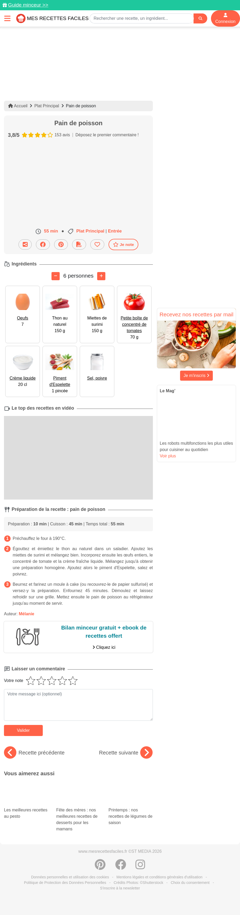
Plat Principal (46, 106)
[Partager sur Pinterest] (61, 244)
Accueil (17, 106)
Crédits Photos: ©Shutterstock (138, 882)
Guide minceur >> (28, 5)
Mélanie (26, 614)
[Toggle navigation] (7, 18)
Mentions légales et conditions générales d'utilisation (159, 877)
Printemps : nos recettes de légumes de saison (131, 808)
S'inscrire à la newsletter (120, 888)
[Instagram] (140, 867)
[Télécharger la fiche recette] (79, 244)
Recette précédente (34, 753)
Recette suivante (126, 753)
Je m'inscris (196, 375)
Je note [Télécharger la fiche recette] (123, 244)
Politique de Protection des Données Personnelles (65, 882)
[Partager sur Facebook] (43, 244)
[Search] (200, 19)
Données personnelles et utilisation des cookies (70, 877)
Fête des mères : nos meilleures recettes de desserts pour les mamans (78, 811)
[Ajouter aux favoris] (97, 244)
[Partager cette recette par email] (25, 244)
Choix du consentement (190, 882)
